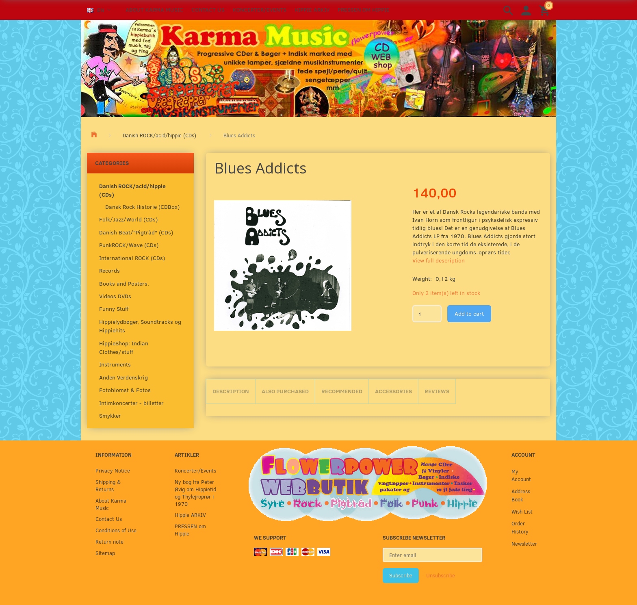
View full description (438, 260)
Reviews (437, 391)
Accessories (393, 391)
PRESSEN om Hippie (364, 9)
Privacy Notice (112, 470)
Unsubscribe (440, 575)
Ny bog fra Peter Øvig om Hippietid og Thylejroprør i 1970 (195, 492)
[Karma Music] (318, 67)
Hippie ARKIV (312, 9)
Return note (109, 541)
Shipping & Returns (108, 485)
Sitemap (105, 552)
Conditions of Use (115, 530)
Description (230, 391)
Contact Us (208, 9)
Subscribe (400, 575)
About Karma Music (154, 9)
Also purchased (285, 391)
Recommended (341, 391)
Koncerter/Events (259, 9)
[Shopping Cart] (545, 10)
